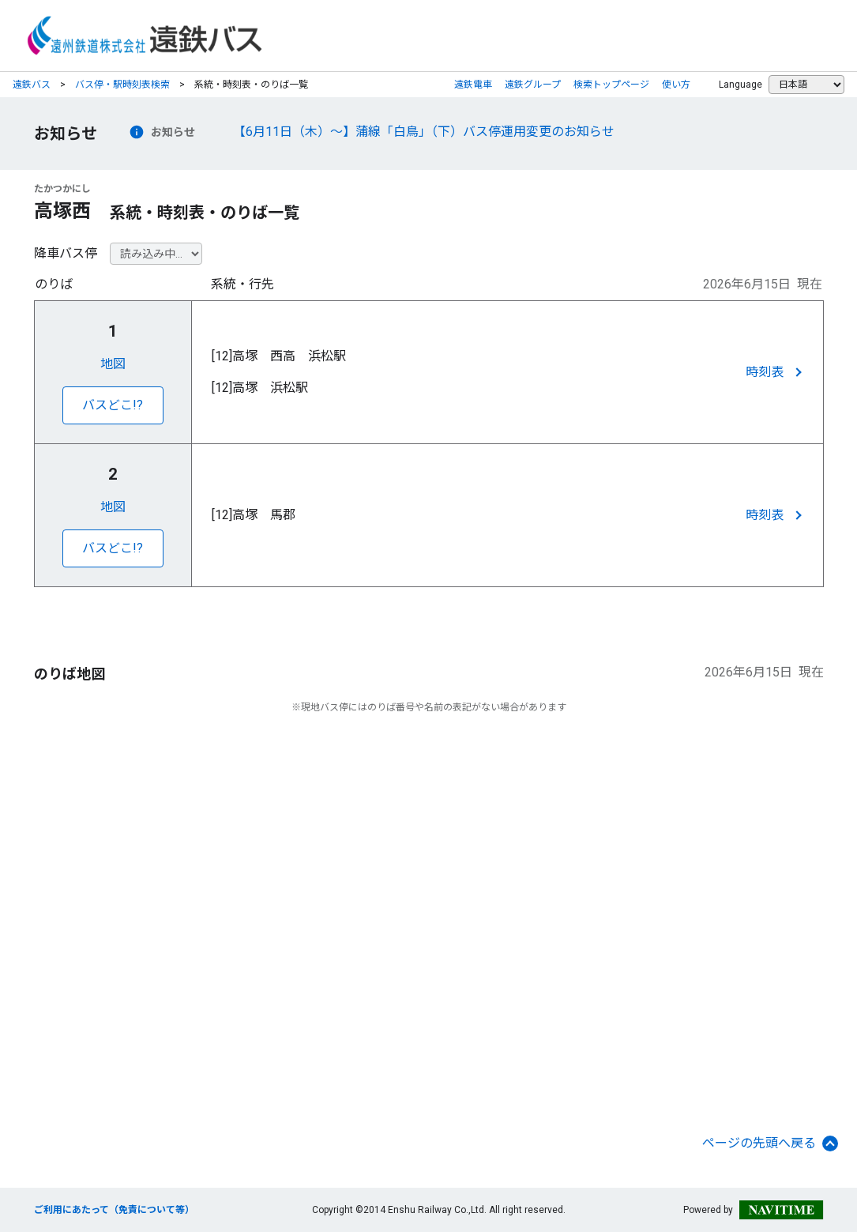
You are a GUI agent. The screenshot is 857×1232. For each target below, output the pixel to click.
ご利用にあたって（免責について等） (114, 1209)
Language (740, 84)
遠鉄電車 (473, 84)
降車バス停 (65, 253)
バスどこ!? (112, 405)
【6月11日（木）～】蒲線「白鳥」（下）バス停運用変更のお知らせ (424, 131)
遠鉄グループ (533, 84)
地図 (113, 363)
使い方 (676, 84)
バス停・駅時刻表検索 (122, 84)
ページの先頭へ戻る (770, 1143)
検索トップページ (611, 84)
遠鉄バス (32, 84)
